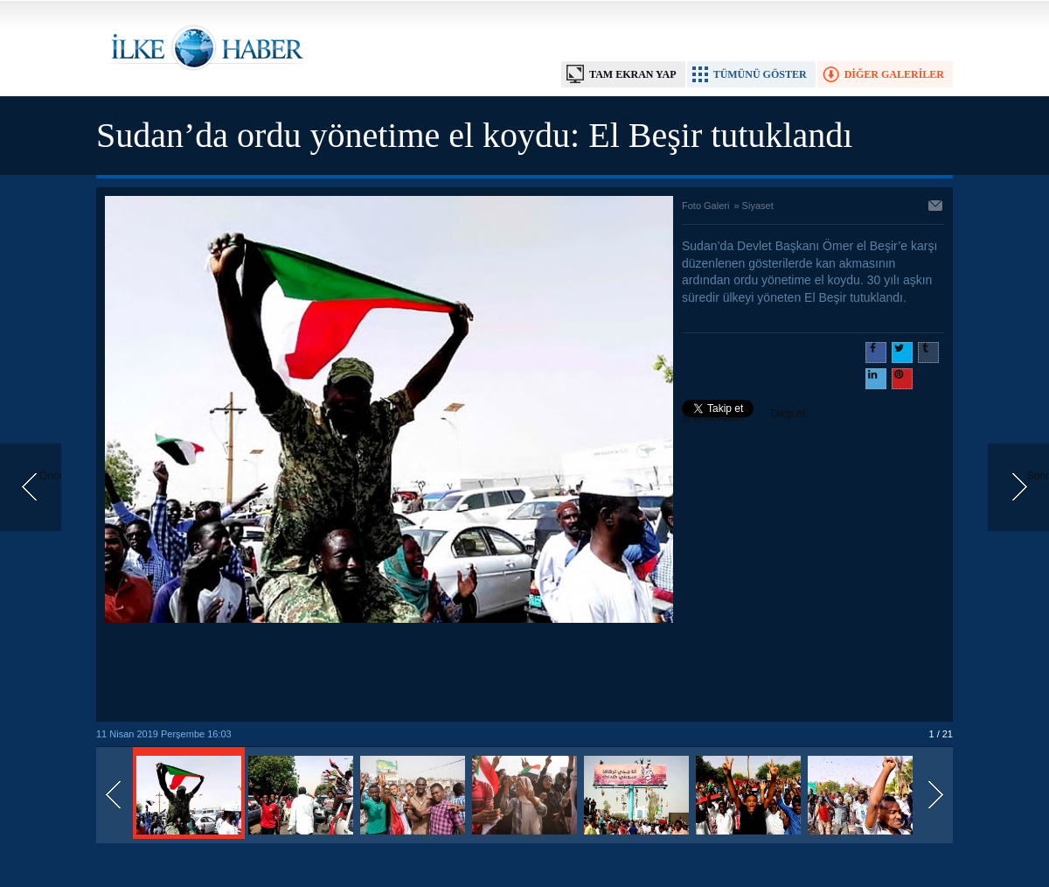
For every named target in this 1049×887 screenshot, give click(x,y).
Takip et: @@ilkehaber (745, 415)
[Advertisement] (389, 673)
